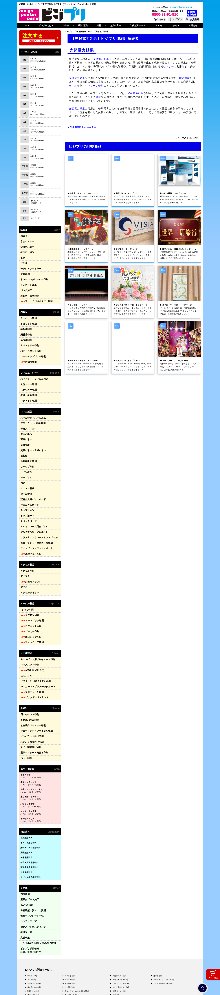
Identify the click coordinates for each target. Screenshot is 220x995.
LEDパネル (25, 642)
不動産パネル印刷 (28, 684)
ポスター (24, 236)
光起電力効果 (101, 59)
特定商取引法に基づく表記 (64, 988)
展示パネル (25, 419)
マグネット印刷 (27, 388)
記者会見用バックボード (31, 479)
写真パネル (25, 424)
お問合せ (192, 25)
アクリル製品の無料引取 (162, 935)
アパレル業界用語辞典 (30, 837)
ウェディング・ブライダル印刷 (34, 694)
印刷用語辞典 (26, 798)
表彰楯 (23, 439)
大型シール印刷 (27, 373)
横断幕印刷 (25, 321)
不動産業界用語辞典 (29, 827)
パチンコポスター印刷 (121, 935)
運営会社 (48, 988)
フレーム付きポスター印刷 (34, 295)
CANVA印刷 (25, 864)
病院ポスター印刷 (119, 927)
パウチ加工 (25, 285)
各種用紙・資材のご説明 (31, 869)
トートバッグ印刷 (30, 591)
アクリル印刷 (26, 545)
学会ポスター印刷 (34, 935)
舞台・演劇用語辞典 (29, 822)
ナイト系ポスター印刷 (121, 938)
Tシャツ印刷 (26, 581)
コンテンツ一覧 (27, 879)
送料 (99, 25)
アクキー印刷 (70, 931)
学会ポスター (26, 240)
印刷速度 (184, 78)
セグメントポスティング (31, 884)
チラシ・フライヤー (29, 265)
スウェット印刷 (29, 596)
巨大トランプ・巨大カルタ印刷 (34, 518)
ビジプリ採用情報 (37, 903)
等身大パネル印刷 (34, 938)
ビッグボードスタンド (32, 662)
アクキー (24, 560)
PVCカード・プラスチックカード (35, 652)
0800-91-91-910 (165, 14)
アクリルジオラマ (28, 564)
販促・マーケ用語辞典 (30, 808)
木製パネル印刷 (29, 528)
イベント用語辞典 (28, 803)
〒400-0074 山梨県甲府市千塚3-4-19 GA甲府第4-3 (58, 973)
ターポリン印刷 (27, 312)
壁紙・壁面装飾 (27, 383)
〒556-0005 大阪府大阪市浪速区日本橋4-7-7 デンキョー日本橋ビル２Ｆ (67, 967)
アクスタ (24, 550)
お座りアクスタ (29, 554)
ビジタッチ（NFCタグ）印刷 (33, 647)
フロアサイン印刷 (30, 657)
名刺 (22, 255)
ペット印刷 (25, 718)
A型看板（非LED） (31, 637)
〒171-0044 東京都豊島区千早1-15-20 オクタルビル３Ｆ (60, 965)
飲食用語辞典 (26, 832)
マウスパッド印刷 (28, 632)
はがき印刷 (157, 927)
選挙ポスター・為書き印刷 (32, 713)
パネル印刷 (31, 931)
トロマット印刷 (27, 317)
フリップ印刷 (26, 449)
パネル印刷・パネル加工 (31, 404)
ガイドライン (82, 988)
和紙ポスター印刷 (119, 942)
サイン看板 (25, 454)
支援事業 (24, 893)
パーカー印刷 (28, 601)
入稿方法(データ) (138, 25)
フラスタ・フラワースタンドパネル (36, 513)
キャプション (26, 489)
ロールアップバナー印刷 (31, 346)
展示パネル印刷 (33, 946)
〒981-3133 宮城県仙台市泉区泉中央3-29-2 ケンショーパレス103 (65, 976)
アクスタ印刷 (70, 927)
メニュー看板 (26, 469)
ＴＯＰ (26, 25)
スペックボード (27, 498)
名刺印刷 (116, 946)
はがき (23, 260)
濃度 (98, 97)
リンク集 (36, 898)
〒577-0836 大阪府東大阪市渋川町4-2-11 (55, 970)
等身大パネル (26, 414)
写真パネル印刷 (33, 942)
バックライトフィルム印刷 (32, 368)
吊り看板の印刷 (27, 444)
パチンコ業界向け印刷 (30, 703)
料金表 (65, 25)
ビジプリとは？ (46, 25)
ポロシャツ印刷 (29, 606)
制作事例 (24, 854)
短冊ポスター (26, 246)
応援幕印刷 (25, 331)
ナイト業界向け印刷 (29, 708)
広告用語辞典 (26, 812)
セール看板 (25, 474)
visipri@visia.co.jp (181, 7)
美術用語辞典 (26, 818)
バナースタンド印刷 (29, 341)
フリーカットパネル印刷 (31, 409)
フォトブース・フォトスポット (34, 523)
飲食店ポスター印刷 (120, 931)
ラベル (73, 85)
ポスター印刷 (32, 927)
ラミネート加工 (27, 280)
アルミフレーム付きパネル (32, 503)
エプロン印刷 (28, 586)
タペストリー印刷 (28, 336)
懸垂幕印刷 (25, 327)
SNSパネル (25, 459)
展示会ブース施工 (28, 859)
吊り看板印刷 (70, 935)
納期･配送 (83, 25)
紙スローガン (26, 250)
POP (22, 464)
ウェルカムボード (28, 483)
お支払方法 (115, 25)
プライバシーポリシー (34, 988)
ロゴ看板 (24, 429)
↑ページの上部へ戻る (187, 138)
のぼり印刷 (27, 351)
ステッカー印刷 (27, 378)
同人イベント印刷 (28, 679)
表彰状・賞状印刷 (28, 290)
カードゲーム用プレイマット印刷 (35, 627)
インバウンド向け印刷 (30, 698)
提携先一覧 (25, 889)
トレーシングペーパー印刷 (32, 275)
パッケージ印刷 (94, 85)
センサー (168, 66)
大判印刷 (24, 270)
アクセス (175, 25)
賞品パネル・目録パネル (31, 434)
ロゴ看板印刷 (70, 938)
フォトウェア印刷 (30, 611)
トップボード (26, 493)
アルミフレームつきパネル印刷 (76, 942)
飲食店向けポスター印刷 (31, 688)
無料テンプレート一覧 (30, 874)
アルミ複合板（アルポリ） (32, 508)
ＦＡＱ (159, 25)
